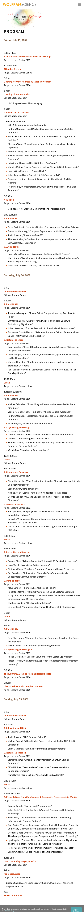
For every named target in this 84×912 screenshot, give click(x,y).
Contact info (52, 909)
